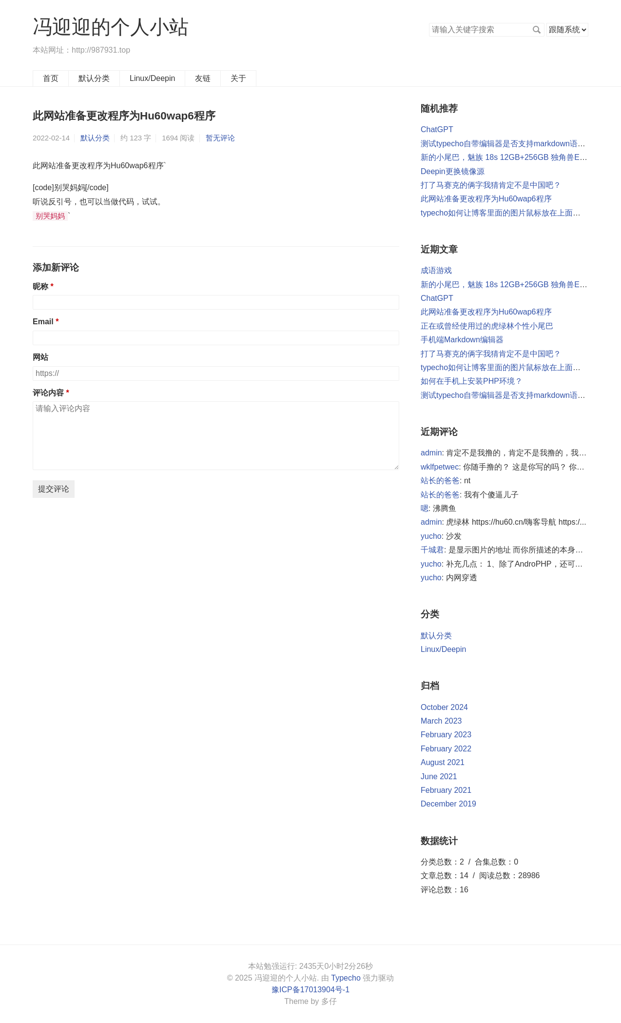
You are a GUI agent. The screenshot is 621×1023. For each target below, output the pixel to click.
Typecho (345, 978)
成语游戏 (436, 270)
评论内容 (48, 393)
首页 (50, 78)
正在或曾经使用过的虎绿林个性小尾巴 (487, 326)
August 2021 (443, 762)
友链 (203, 78)
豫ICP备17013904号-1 (310, 989)
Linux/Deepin (152, 78)
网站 (40, 357)
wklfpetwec (440, 467)
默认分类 (94, 78)
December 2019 (448, 804)
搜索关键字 (428, 22)
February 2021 (446, 790)
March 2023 (441, 721)
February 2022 (446, 749)
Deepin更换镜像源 (453, 171)
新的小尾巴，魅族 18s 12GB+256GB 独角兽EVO (506, 157)
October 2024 (444, 707)
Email (44, 321)
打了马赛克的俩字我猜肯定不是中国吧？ (491, 185)
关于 (238, 78)
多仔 (329, 1001)
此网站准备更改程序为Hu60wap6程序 (486, 199)
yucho (431, 536)
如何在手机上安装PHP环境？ (472, 381)
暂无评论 (220, 138)
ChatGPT (437, 129)
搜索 (537, 30)
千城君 (432, 550)
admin (431, 453)
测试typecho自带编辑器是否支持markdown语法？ (507, 143)
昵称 (40, 286)
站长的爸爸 (440, 480)
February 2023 (446, 734)
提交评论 (53, 489)
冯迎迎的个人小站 (111, 27)
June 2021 (439, 776)
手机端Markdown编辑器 (462, 339)
